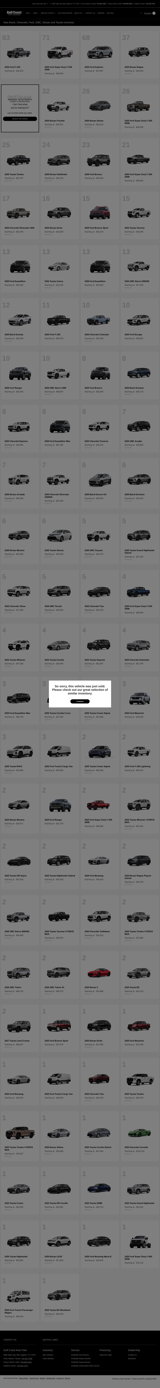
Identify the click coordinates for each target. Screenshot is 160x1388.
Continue (80, 701)
